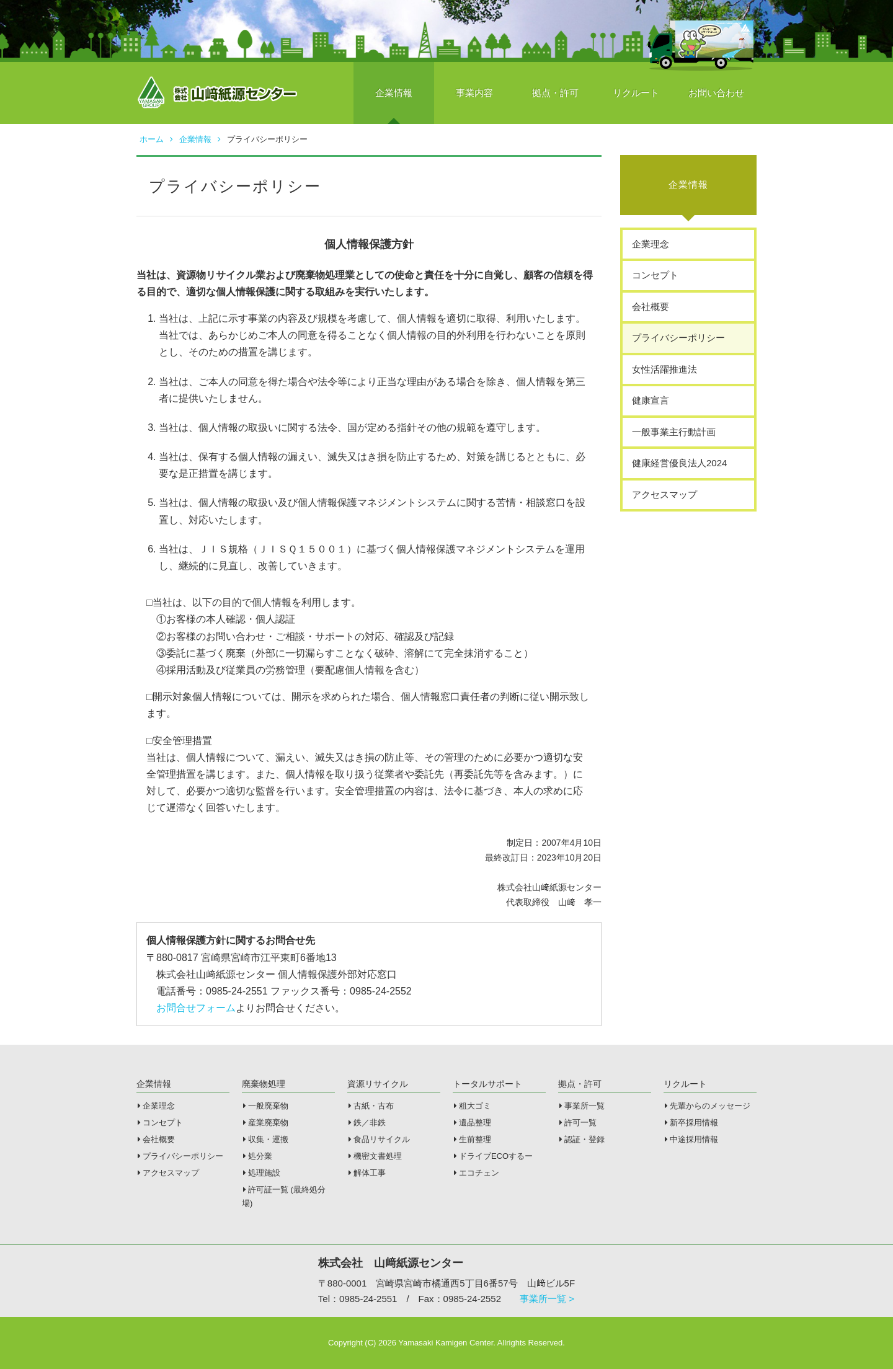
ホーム (156, 139)
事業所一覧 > (547, 1298)
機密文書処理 (375, 1156)
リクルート (636, 92)
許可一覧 (578, 1122)
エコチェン (476, 1172)
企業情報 (393, 92)
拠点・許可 (555, 92)
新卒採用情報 (691, 1122)
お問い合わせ (716, 92)
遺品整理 (472, 1122)
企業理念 (650, 244)
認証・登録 (582, 1139)
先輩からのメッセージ (707, 1105)
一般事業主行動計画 (674, 432)
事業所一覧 (582, 1105)
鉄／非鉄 (367, 1122)
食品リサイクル (379, 1139)
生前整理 (472, 1139)
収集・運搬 (265, 1139)
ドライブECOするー (493, 1156)
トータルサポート (487, 1084)
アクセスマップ (664, 494)
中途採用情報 (691, 1139)
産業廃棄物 (265, 1122)
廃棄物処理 (263, 1084)
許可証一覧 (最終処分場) (284, 1196)
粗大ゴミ (472, 1105)
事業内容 (474, 92)
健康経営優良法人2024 (679, 463)
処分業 (257, 1156)
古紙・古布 (371, 1105)
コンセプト (655, 275)
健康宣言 (650, 400)
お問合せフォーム (196, 1008)
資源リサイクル (377, 1084)
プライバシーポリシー (678, 337)
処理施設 (261, 1172)
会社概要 (650, 306)
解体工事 (367, 1172)
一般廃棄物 (265, 1105)
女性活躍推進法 (664, 369)
